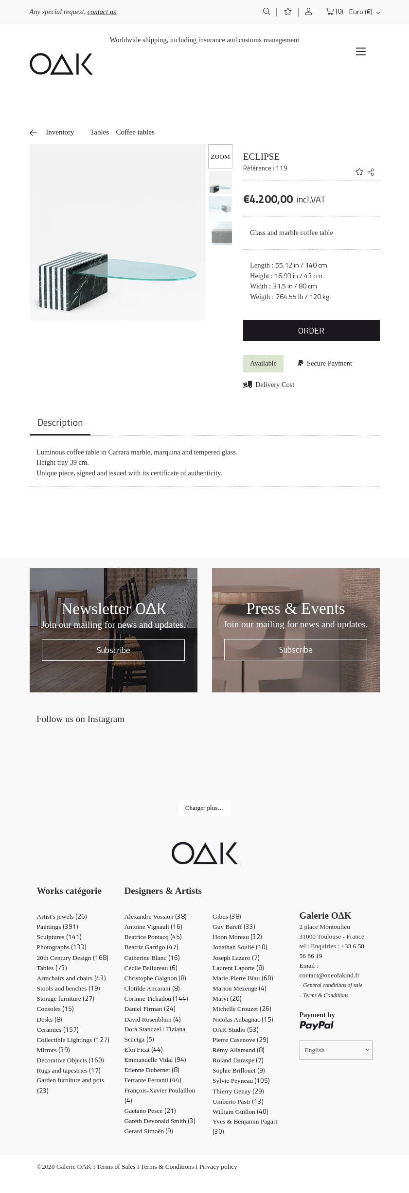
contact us (102, 12)
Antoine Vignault (153, 926)
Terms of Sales (116, 1166)
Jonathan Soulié (240, 947)
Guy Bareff (234, 926)
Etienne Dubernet (152, 1070)
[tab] (60, 423)
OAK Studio (236, 1029)
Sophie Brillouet (239, 1070)
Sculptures (59, 937)
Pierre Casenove (240, 1039)
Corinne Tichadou (156, 998)
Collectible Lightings (73, 1039)
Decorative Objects (71, 1060)
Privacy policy (218, 1166)
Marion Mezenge (240, 988)
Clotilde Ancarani (152, 988)
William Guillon (240, 1111)
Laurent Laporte (238, 968)
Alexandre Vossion (155, 916)
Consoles (55, 1008)
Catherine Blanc (152, 957)
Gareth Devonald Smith (160, 1121)
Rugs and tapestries (69, 1070)
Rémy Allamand (239, 1050)
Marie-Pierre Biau (243, 978)
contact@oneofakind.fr (330, 975)
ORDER (311, 330)
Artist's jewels (62, 916)
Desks (49, 1019)
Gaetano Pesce (150, 1110)
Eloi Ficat (143, 1049)
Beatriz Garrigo (151, 947)
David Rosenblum (152, 1019)
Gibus (227, 916)
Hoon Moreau (237, 937)
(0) (339, 11)
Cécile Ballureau (151, 968)
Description (60, 422)
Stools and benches (68, 988)
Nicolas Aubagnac (243, 1019)
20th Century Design (72, 957)
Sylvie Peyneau (241, 1080)
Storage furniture (66, 998)
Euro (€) (361, 11)
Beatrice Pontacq (153, 937)
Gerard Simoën (149, 1131)
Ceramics (58, 1029)
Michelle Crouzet (242, 1008)
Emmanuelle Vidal (155, 1059)
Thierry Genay (238, 1091)
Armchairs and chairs (71, 978)
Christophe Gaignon (155, 978)
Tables (99, 132)
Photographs (62, 947)
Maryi (227, 998)
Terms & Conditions (167, 1166)
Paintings (57, 926)
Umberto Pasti (238, 1101)
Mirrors (53, 1050)
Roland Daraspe (238, 1060)
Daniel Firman (150, 1008)
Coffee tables (135, 132)
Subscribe (113, 649)
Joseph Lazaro (236, 957)
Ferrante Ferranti (153, 1080)
